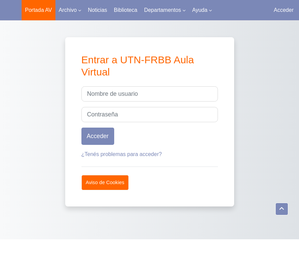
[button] (281, 209)
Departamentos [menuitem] (162, 10)
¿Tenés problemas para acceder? (121, 154)
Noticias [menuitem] (97, 10)
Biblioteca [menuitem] (125, 10)
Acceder (284, 10)
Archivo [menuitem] (68, 10)
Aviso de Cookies (105, 182)
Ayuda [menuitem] (199, 10)
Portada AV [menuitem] (38, 10)
